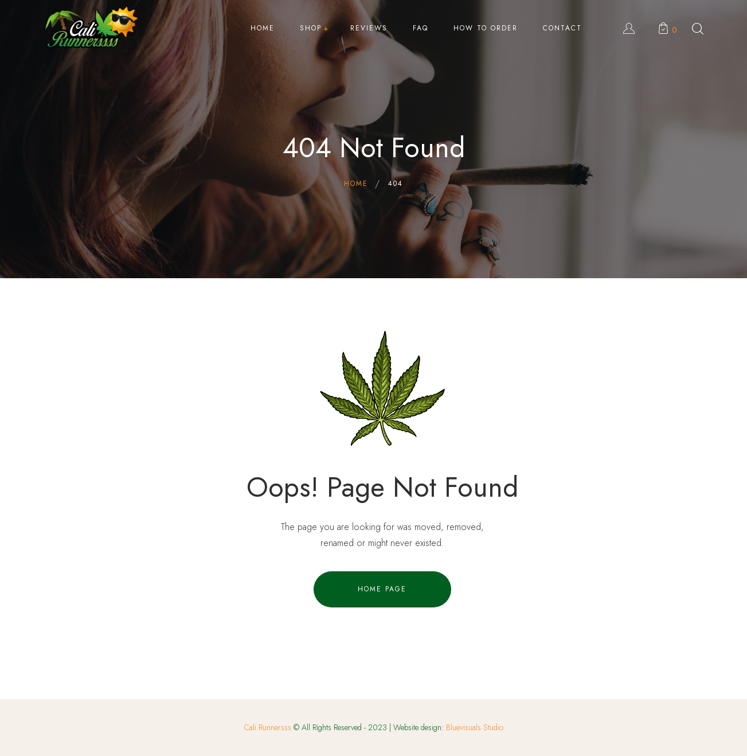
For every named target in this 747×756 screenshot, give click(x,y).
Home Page (382, 589)
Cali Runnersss (267, 727)
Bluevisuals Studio (474, 727)
